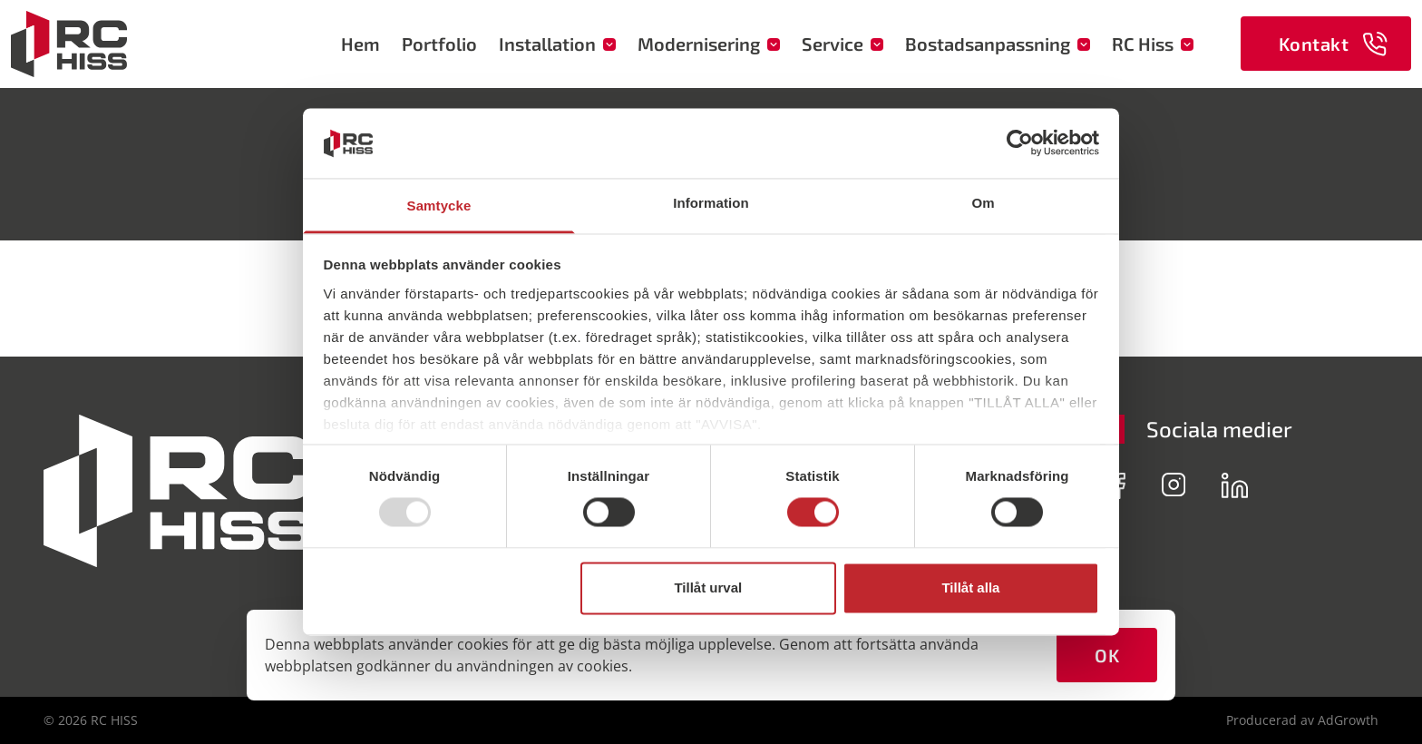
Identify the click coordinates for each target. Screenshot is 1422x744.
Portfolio (439, 43)
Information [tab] (711, 202)
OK (1107, 655)
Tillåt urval (708, 587)
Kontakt (1333, 44)
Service (842, 43)
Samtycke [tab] (439, 205)
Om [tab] (982, 202)
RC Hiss (1152, 43)
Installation (557, 43)
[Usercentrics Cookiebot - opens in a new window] (1019, 143)
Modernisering (709, 43)
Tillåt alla (970, 587)
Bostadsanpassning (997, 43)
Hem (360, 43)
